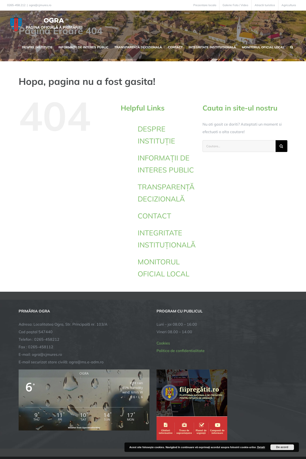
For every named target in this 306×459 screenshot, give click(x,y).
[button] (291, 47)
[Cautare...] (239, 146)
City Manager (92, 441)
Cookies (163, 309)
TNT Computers (70, 441)
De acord (282, 447)
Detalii (261, 447)
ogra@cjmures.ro (40, 5)
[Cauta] (281, 146)
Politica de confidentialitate (181, 316)
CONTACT (154, 215)
